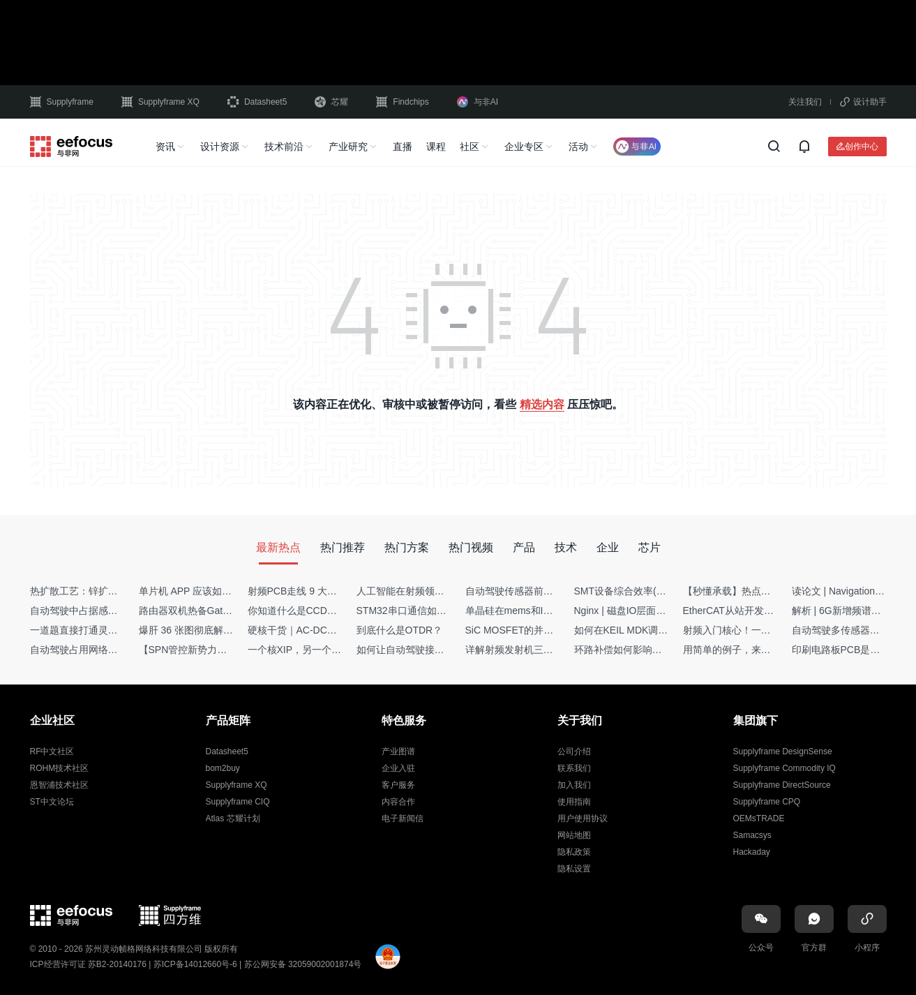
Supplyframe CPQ (767, 802)
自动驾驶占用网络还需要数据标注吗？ (113, 649)
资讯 (165, 146)
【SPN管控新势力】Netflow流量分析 (219, 649)
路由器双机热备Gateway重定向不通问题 (226, 610)
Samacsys (752, 835)
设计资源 (219, 146)
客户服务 (398, 785)
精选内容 (542, 404)
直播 (402, 146)
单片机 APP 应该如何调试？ (200, 591)
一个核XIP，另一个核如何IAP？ (317, 649)
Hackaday (751, 852)
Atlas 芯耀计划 (233, 818)
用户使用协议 (582, 818)
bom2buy (223, 768)
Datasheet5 (257, 101)
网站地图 (574, 835)
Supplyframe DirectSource (782, 785)
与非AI (477, 101)
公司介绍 (574, 751)
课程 (436, 146)
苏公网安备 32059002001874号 (303, 964)
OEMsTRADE (759, 818)
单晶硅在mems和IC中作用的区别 (537, 610)
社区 (469, 146)
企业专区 (523, 146)
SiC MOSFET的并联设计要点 (529, 630)
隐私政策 (574, 852)
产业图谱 (398, 751)
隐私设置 (574, 869)
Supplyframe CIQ (238, 802)
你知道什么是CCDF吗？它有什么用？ (330, 610)
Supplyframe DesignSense (782, 751)
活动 (578, 146)
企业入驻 (398, 768)
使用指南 (574, 802)
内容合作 (398, 802)
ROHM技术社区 (59, 768)
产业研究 (348, 146)
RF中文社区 (52, 751)
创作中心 (861, 146)
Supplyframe (61, 101)
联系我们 (574, 768)
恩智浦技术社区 (59, 785)
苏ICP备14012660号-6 (195, 964)
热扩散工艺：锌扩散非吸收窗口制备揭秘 (118, 591)
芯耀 (331, 101)
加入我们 (574, 785)
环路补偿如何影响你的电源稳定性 (647, 649)
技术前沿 (283, 146)
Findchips (402, 101)
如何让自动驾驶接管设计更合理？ (429, 649)
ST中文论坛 (52, 802)
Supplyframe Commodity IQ (784, 768)
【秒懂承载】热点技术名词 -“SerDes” (764, 591)
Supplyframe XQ (160, 101)
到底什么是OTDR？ (399, 630)
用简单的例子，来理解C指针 (745, 649)
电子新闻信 (402, 818)
